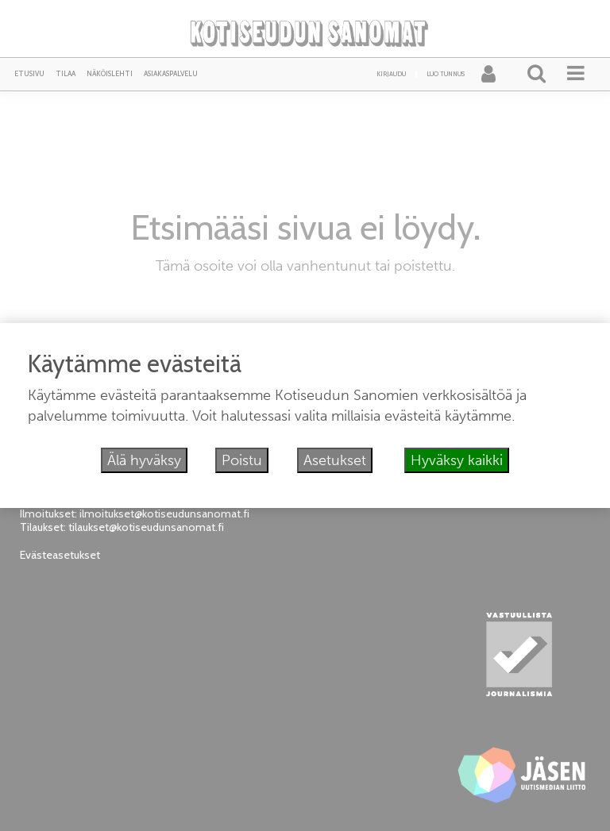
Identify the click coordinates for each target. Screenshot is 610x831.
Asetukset (334, 460)
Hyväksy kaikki (457, 460)
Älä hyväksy (144, 460)
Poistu (242, 460)
